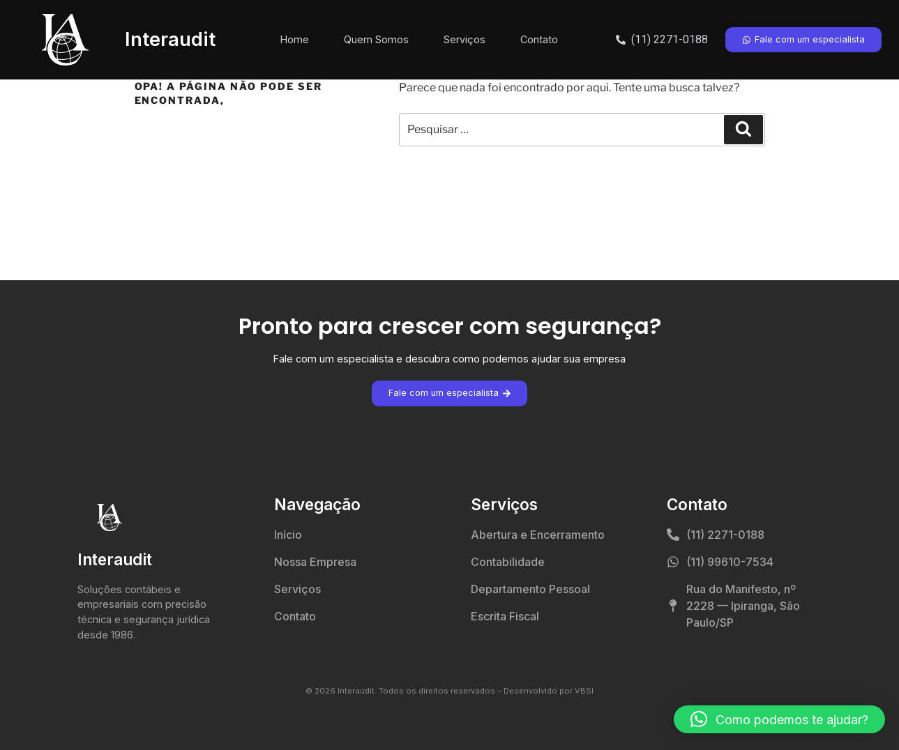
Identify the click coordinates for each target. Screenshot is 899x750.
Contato (539, 39)
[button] (779, 719)
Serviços (464, 39)
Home (294, 39)
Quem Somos (376, 39)
